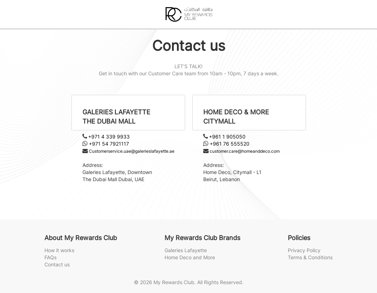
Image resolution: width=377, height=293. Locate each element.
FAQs (50, 257)
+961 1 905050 (227, 137)
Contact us (57, 264)
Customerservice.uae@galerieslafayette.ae (131, 151)
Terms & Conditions (310, 257)
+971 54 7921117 (109, 144)
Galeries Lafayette (186, 250)
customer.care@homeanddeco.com (245, 151)
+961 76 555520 (229, 144)
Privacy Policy (304, 250)
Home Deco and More (190, 257)
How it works (59, 250)
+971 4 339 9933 (109, 137)
